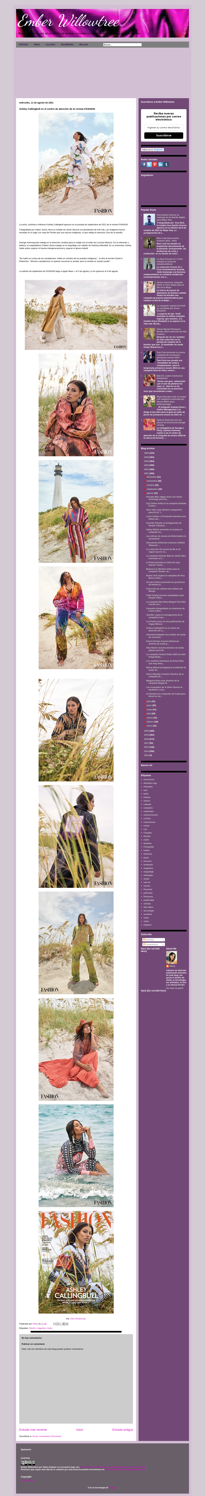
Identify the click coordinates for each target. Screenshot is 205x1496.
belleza (147, 797)
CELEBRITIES (67, 44)
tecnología (149, 910)
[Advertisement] (102, 71)
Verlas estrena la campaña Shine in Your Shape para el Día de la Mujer (170, 285)
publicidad (149, 900)
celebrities (149, 811)
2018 (146, 739)
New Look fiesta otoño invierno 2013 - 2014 (168, 239)
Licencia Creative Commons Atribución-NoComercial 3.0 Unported (113, 1467)
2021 (146, 473)
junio (149, 705)
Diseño (32, 1328)
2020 (146, 731)
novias (147, 886)
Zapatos (148, 925)
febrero (150, 721)
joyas (146, 857)
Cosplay (148, 833)
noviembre (152, 481)
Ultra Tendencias (78, 1318)
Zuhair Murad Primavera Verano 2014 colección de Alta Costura (171, 331)
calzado (147, 804)
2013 (146, 755)
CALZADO (50, 44)
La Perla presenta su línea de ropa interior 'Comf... (163, 563)
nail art (147, 882)
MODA (37, 44)
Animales (148, 786)
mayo (150, 709)
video (146, 918)
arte (145, 790)
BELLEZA (83, 44)
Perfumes (148, 896)
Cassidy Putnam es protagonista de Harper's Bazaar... (163, 524)
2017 (146, 743)
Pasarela (148, 889)
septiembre (152, 489)
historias (148, 854)
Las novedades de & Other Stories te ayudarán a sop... (164, 688)
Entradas (148, 940)
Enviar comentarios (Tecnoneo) (46, 1436)
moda (49, 1328)
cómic (147, 825)
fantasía (147, 843)
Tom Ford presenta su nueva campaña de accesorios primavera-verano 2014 (171, 355)
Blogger (112, 1487)
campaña (148, 808)
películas (148, 893)
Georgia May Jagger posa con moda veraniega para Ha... (164, 498)
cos (145, 829)
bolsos (147, 801)
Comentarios (150, 944)
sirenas (147, 903)
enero (150, 725)
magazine (41, 1328)
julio (149, 701)
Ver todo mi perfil (174, 988)
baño (146, 794)
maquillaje (149, 871)
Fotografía (149, 847)
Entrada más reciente (33, 1429)
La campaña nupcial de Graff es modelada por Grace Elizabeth (171, 308)
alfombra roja (150, 783)
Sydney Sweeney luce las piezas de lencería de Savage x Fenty (171, 422)
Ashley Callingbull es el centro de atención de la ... (162, 629)
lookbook (148, 864)
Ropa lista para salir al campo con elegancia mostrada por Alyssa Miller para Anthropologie (171, 400)
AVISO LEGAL (28, 1480)
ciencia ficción (151, 815)
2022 (146, 469)
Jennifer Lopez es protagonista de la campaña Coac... (164, 616)
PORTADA (23, 44)
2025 (146, 457)
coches (147, 818)
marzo (150, 717)
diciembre (152, 477)
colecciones (149, 822)
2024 (146, 461)
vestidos (148, 914)
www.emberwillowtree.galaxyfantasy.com (125, 1469)
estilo (146, 840)
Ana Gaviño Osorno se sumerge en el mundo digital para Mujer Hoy (171, 217)
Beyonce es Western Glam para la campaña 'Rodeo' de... (163, 570)
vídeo (146, 921)
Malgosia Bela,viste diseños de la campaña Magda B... (162, 681)
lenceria (147, 861)
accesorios (149, 779)
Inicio (79, 1429)
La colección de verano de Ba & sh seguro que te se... (163, 550)
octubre (151, 485)
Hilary (172, 966)
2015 (146, 747)
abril (149, 713)
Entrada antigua (122, 1429)
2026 (146, 453)
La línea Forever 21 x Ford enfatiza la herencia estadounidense (169, 261)
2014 (146, 751)
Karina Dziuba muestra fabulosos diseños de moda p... (162, 642)
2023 (146, 465)
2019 (146, 735)
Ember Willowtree (68, 20)
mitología (148, 875)
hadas (147, 850)
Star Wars (148, 907)
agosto (150, 493)
